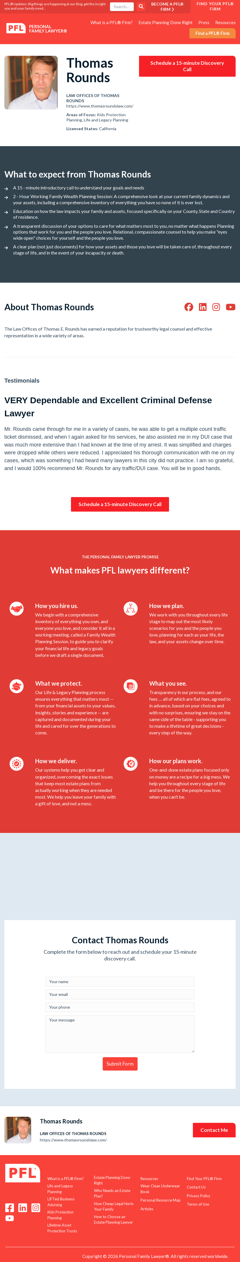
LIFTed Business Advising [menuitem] (60, 1202)
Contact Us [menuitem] (196, 1187)
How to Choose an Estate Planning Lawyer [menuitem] (113, 1219)
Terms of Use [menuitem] (198, 1204)
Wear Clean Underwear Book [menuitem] (160, 1189)
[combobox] (122, 6)
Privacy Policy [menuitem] (198, 1195)
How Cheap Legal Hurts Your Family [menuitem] (114, 1206)
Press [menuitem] (203, 22)
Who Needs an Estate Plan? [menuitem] (112, 1193)
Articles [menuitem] (147, 1209)
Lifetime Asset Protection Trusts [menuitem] (62, 1228)
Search (141, 6)
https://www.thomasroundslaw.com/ (99, 105)
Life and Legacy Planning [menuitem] (60, 1189)
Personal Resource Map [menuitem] (161, 1200)
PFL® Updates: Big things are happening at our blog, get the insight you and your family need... (55, 6)
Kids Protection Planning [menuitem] (60, 1215)
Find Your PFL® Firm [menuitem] (204, 1178)
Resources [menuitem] (225, 22)
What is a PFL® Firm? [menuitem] (111, 22)
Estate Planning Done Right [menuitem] (165, 22)
